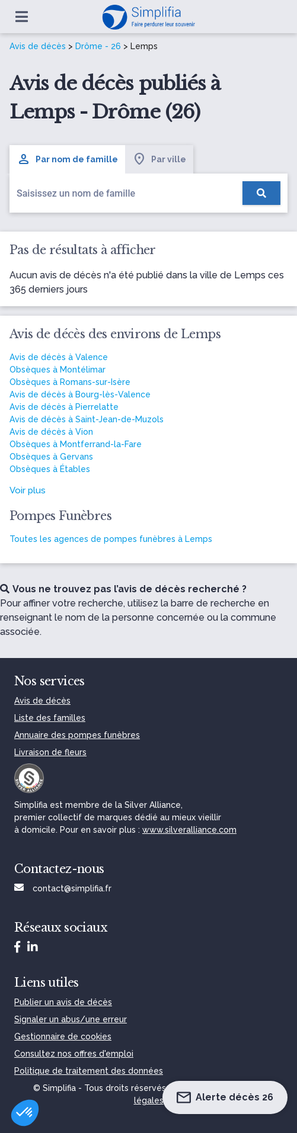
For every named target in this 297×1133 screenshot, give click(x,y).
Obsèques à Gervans (51, 456)
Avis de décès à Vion (51, 431)
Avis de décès (37, 46)
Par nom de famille (67, 159)
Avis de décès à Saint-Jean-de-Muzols (86, 419)
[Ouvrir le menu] (21, 16)
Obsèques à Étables (49, 469)
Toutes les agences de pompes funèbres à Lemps (110, 539)
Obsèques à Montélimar (57, 369)
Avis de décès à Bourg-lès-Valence (80, 394)
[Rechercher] (261, 193)
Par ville (159, 159)
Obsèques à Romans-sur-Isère (69, 382)
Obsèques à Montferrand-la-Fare (75, 444)
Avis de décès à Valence (58, 357)
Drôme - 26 (98, 46)
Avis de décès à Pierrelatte (64, 407)
